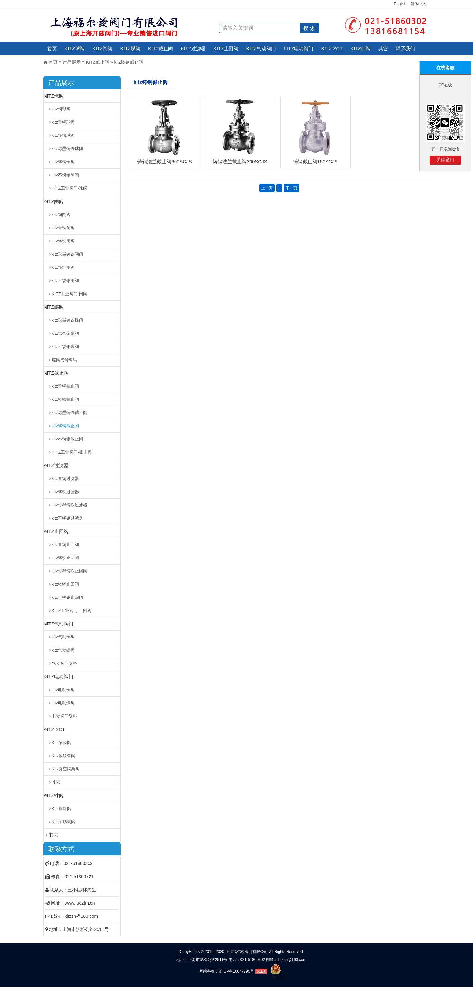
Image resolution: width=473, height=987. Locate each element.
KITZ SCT (332, 48)
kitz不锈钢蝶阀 (65, 346)
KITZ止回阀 (226, 48)
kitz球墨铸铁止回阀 (70, 571)
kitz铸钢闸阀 (63, 267)
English (400, 4)
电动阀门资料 (64, 716)
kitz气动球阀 (63, 636)
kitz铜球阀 (61, 109)
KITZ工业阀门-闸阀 (70, 293)
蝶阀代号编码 (64, 359)
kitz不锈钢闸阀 (65, 280)
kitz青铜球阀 (63, 122)
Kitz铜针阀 (61, 808)
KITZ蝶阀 (130, 48)
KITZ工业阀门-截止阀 (72, 452)
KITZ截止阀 (160, 48)
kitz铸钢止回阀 (65, 584)
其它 (383, 48)
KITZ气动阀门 (261, 48)
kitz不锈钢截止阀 (67, 439)
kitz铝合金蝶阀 (65, 333)
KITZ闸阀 (102, 48)
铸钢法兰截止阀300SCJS (240, 161)
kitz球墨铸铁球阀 (67, 148)
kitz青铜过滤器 (65, 478)
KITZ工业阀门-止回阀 (72, 610)
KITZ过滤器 (193, 48)
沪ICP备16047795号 (236, 971)
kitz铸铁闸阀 (63, 241)
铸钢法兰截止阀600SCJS (164, 161)
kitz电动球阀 (63, 689)
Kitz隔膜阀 (61, 742)
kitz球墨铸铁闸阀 (67, 254)
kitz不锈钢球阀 (65, 175)
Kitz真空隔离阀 (66, 768)
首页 (52, 48)
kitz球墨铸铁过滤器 (70, 505)
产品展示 (72, 62)
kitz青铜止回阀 (65, 544)
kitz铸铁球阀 (63, 135)
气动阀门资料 (64, 663)
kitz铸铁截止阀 (65, 399)
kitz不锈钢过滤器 (67, 518)
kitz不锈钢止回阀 (67, 597)
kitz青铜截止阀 (65, 386)
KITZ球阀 (75, 48)
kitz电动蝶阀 (63, 702)
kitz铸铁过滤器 (65, 491)
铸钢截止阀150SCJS (315, 161)
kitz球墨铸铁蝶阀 (67, 320)
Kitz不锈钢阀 (64, 821)
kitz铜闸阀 (61, 214)
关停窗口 (445, 159)
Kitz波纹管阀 (64, 755)
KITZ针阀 (360, 48)
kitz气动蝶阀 (63, 650)
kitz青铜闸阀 (63, 227)
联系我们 (405, 48)
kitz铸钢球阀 (63, 161)
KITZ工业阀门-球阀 (70, 188)
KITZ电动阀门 (299, 48)
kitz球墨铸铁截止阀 (70, 412)
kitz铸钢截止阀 (128, 62)
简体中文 (418, 4)
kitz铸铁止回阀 (65, 557)
